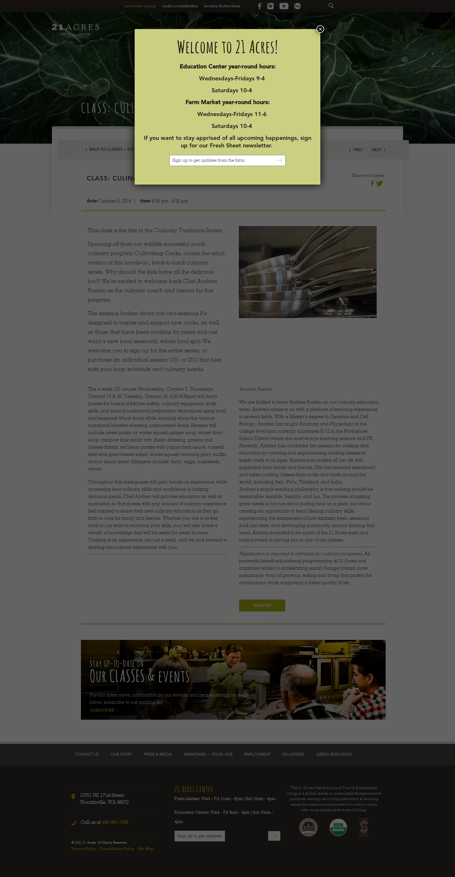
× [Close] (320, 29)
